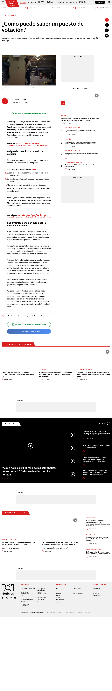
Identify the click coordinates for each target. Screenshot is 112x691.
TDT (66, 588)
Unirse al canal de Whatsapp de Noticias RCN (29, 113)
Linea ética (40, 599)
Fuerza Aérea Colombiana (73, 162)
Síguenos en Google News (29, 331)
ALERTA (58, 597)
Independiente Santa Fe (72, 151)
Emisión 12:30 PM (55, 8)
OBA (38, 602)
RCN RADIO (59, 593)
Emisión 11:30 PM (103, 8)
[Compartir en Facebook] (107, 25)
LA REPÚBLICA (77, 588)
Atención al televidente (25, 593)
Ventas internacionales (42, 596)
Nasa (66, 139)
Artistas (63, 116)
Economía (61, 2)
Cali (3, 369)
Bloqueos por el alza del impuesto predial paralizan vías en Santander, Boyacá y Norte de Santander (95, 472)
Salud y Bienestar (50, 2)
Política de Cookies (69, 612)
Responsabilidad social (28, 588)
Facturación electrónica (41, 589)
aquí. (34, 169)
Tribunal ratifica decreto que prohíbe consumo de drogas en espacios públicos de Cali (18, 374)
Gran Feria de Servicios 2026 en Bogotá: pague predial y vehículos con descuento (80, 131)
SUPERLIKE (96, 593)
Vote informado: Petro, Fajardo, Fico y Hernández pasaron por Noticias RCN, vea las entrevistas (29, 216)
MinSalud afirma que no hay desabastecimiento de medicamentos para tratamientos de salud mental (98, 523)
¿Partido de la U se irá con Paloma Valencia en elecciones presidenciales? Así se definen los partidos (93, 374)
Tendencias (68, 2)
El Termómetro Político (84, 369)
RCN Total (59, 591)
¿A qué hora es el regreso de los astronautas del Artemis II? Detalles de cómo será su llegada (29, 471)
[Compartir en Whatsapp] (107, 36)
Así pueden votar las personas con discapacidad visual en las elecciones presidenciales (27, 144)
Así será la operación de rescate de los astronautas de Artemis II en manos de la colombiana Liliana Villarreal (80, 142)
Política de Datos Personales (54, 612)
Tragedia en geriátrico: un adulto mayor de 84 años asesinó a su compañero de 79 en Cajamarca (94, 459)
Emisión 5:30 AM (30, 8)
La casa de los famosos (93, 549)
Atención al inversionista (25, 604)
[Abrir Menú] (3, 2)
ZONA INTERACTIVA (98, 591)
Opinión (75, 2)
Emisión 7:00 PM (79, 8)
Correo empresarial (27, 599)
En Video (11, 424)
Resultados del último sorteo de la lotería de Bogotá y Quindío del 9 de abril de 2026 (97, 538)
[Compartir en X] (107, 30)
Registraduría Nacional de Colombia (36, 316)
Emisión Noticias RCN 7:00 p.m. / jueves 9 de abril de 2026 (96, 446)
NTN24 (58, 588)
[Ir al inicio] (12, 3)
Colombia (23, 2)
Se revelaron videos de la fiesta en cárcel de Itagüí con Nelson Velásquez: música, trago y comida (80, 119)
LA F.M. (58, 595)
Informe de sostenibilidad (41, 593)
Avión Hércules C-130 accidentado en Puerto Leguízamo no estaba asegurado (81, 165)
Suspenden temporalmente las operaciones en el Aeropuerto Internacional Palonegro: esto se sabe (55, 374)
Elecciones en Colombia (15, 316)
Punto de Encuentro (82, 2)
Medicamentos (90, 518)
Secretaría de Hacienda (72, 127)
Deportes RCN (41, 2)
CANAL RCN (100, 2)
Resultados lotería (92, 534)
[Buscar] (109, 2)
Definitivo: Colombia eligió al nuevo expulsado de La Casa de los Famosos (98, 553)
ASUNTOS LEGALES (79, 591)
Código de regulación (28, 596)
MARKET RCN (96, 595)
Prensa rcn (24, 602)
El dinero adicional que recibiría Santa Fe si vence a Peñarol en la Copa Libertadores (81, 154)
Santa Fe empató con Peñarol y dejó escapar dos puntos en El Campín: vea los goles (18, 543)
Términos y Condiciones (84, 612)
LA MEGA (58, 602)
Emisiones (7, 8)
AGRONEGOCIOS (78, 593)
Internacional (32, 2)
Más (104, 423)
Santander (42, 369)
